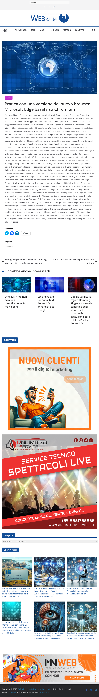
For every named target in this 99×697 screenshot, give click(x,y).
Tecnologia (21, 30)
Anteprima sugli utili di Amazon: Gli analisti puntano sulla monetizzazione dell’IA (81, 591)
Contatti (79, 30)
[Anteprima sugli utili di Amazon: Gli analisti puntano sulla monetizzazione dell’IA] (82, 572)
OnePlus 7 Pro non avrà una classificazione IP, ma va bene (16, 301)
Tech (33, 30)
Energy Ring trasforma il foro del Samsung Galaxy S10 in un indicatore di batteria (24, 261)
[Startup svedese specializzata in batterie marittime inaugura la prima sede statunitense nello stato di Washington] (17, 572)
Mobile (43, 30)
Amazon (67, 30)
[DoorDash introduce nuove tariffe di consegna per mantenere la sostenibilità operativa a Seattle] (82, 617)
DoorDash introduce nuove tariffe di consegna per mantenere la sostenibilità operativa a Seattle (81, 636)
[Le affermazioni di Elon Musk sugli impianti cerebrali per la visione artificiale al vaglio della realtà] (49, 617)
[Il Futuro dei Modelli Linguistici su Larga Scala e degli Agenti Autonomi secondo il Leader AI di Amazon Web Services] (49, 572)
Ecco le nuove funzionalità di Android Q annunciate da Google (46, 303)
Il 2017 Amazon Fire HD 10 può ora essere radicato (75, 261)
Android (55, 30)
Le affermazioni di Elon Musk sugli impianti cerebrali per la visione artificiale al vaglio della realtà (49, 636)
